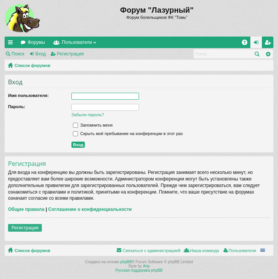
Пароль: (16, 106)
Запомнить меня (93, 125)
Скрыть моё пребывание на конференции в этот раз (128, 133)
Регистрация (70, 54)
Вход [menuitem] (258, 44)
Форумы (36, 42)
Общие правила (26, 209)
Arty (146, 266)
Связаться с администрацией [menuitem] (151, 250)
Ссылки (12, 44)
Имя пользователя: (28, 95)
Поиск (18, 54)
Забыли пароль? (87, 114)
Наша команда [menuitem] (204, 250)
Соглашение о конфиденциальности (90, 209)
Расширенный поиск (268, 53)
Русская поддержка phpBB (138, 270)
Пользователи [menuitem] (242, 250)
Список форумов (32, 65)
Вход (40, 54)
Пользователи (77, 42)
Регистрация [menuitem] (269, 44)
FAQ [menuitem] (247, 44)
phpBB (126, 262)
